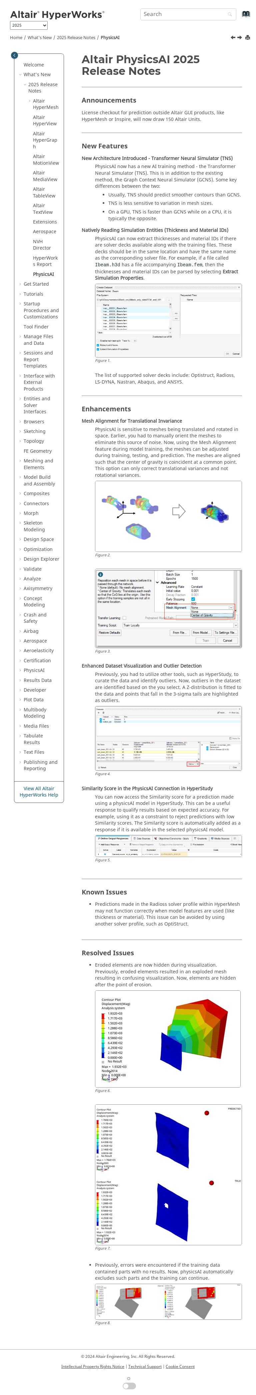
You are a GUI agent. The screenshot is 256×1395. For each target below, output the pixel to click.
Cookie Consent (180, 1367)
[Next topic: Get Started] (240, 38)
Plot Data (34, 699)
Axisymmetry (38, 588)
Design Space (39, 539)
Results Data (38, 680)
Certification (37, 660)
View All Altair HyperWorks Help (39, 792)
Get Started (36, 284)
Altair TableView (44, 192)
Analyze (32, 578)
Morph (31, 513)
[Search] (228, 14)
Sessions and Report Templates (38, 360)
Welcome (34, 64)
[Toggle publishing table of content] (14, 55)
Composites (37, 493)
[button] (21, 65)
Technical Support (145, 1367)
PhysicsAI (110, 38)
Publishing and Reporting (41, 766)
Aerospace (44, 231)
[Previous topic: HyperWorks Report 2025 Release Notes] (233, 38)
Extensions (45, 222)
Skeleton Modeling (34, 526)
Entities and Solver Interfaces (37, 405)
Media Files (36, 726)
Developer (35, 690)
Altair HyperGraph (45, 140)
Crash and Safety (35, 618)
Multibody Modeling (35, 713)
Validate (33, 569)
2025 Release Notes (76, 38)
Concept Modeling (34, 602)
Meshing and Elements (38, 464)
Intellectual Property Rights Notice (92, 1367)
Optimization (38, 549)
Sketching (35, 431)
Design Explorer (41, 559)
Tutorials (33, 294)
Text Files (34, 752)
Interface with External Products (39, 383)
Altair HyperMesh (46, 104)
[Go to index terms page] (238, 17)
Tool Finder (36, 326)
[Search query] (188, 14)
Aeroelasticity (39, 650)
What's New (40, 38)
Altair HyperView (45, 121)
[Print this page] (248, 37)
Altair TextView (43, 209)
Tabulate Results (33, 739)
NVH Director (42, 245)
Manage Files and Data (38, 340)
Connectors (36, 503)
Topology (34, 441)
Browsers (34, 421)
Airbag (31, 631)
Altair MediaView (45, 176)
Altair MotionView (46, 160)
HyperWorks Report (45, 261)
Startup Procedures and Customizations (41, 310)
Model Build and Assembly (39, 480)
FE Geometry (38, 451)
